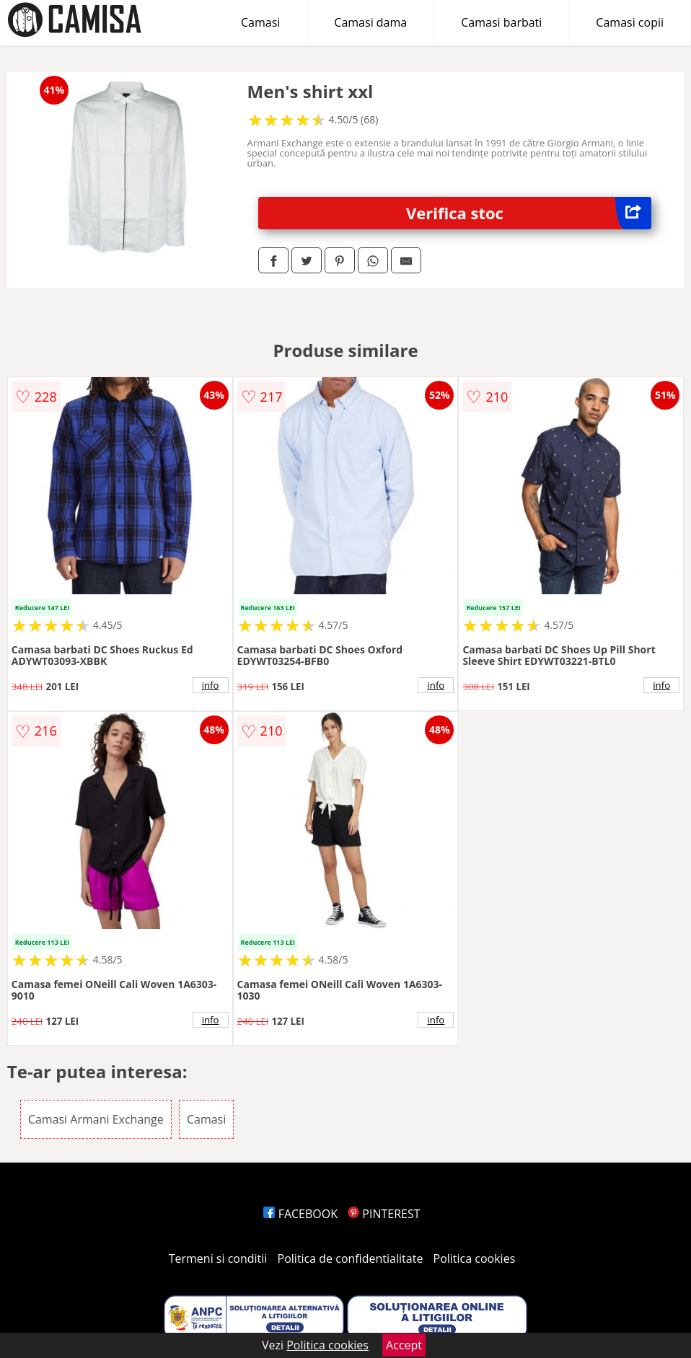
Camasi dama (370, 22)
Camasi (260, 22)
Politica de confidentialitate (350, 1258)
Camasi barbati (501, 22)
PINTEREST (384, 1214)
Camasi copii (630, 22)
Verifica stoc (528, 213)
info (210, 685)
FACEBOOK (300, 1214)
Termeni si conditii (218, 1258)
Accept (404, 1345)
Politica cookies (474, 1258)
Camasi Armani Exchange (96, 1119)
